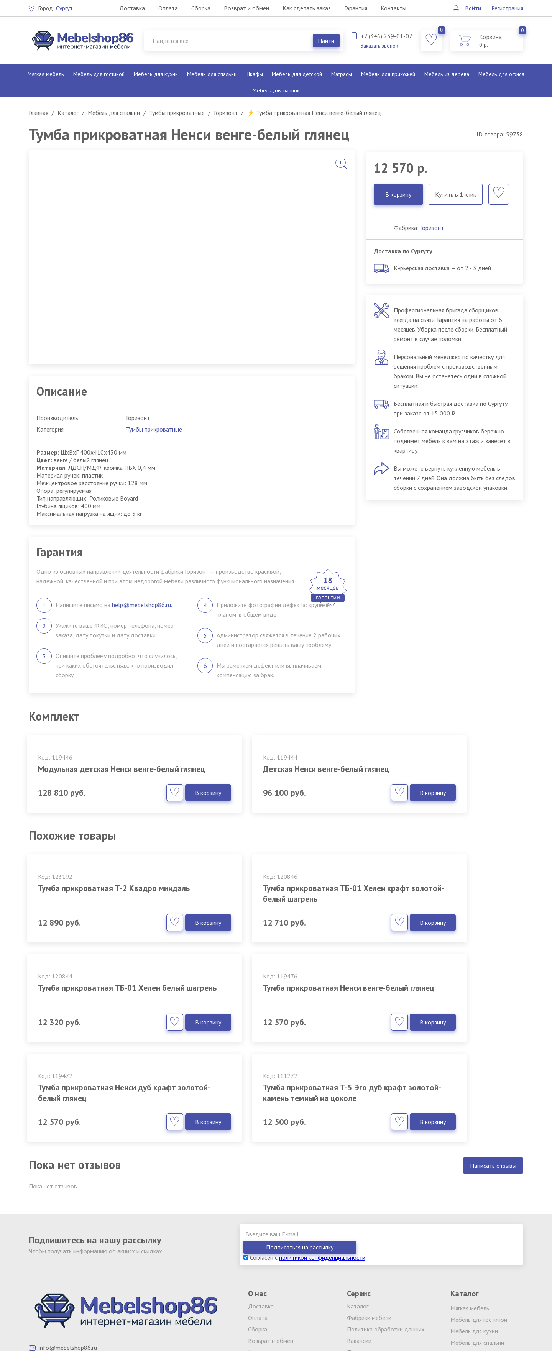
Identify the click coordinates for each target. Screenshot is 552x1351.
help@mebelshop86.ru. (142, 605)
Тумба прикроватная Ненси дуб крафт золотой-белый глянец (268, 1003)
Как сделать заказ (306, 8)
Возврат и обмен (246, 8)
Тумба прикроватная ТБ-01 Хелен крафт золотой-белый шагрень (272, 904)
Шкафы (253, 74)
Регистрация (507, 8)
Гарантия (355, 8)
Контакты (393, 8)
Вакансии (359, 1249)
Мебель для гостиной (99, 74)
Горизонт (432, 227)
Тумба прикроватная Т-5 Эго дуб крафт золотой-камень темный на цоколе (441, 1009)
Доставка (132, 8)
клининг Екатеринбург (194, 1312)
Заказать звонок (379, 45)
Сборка (200, 8)
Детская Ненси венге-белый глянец (274, 768)
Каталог (357, 1215)
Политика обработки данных (385, 1238)
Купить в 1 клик (455, 194)
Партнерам (361, 1261)
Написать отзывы (493, 1087)
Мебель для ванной (276, 90)
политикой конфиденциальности (322, 1166)
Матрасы (341, 74)
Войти (471, 8)
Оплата (167, 8)
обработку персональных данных (388, 1317)
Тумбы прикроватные (154, 429)
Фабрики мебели (369, 1226)
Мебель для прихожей (388, 74)
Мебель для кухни (155, 74)
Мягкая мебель (46, 74)
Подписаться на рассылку (479, 1156)
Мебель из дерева (446, 74)
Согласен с (304, 1166)
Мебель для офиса (501, 74)
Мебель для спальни (211, 74)
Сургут (56, 8)
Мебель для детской (296, 74)
